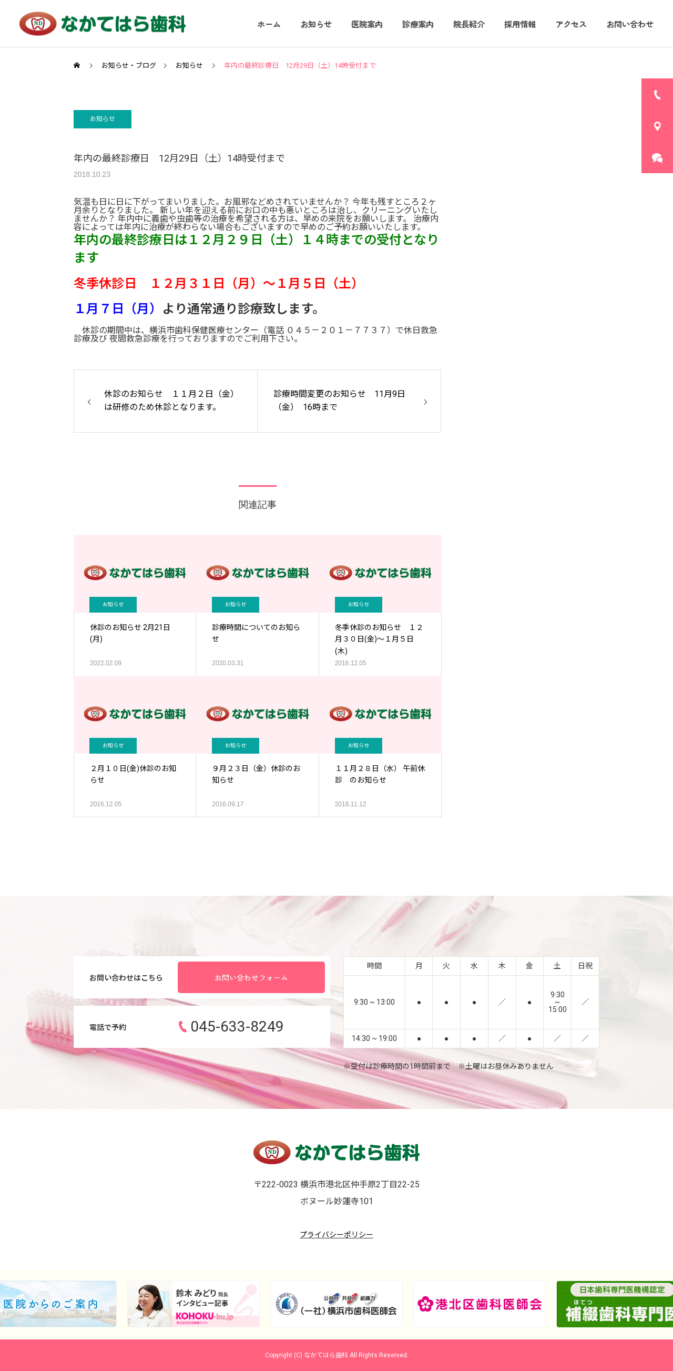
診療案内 (418, 23)
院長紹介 (469, 23)
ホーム (269, 23)
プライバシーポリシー (336, 1234)
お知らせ (316, 23)
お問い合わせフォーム (251, 977)
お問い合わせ (630, 23)
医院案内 (367, 23)
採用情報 (520, 23)
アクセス (571, 23)
